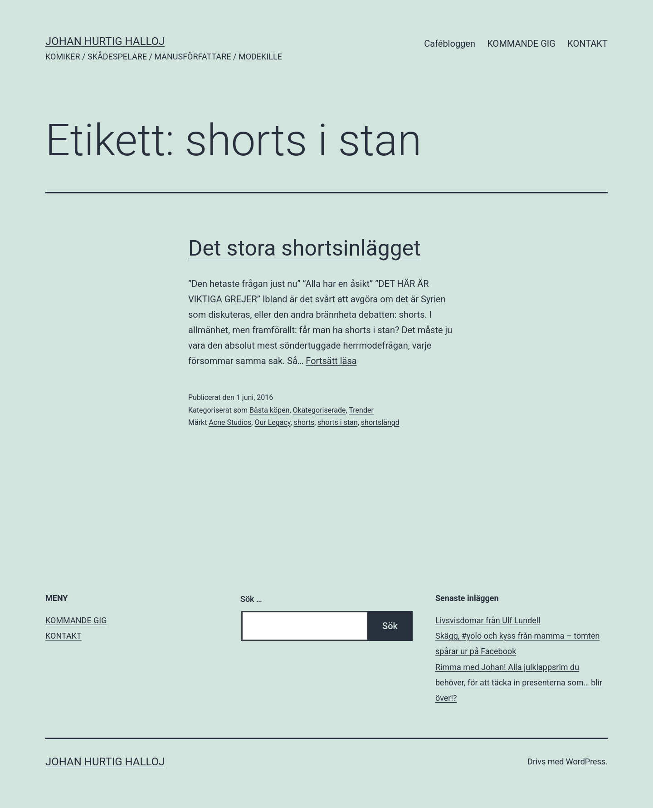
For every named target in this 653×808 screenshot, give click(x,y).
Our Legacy (272, 422)
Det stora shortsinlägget (304, 248)
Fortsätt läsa (331, 360)
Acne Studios (230, 422)
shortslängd (380, 422)
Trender (361, 410)
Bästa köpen (269, 410)
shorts (304, 422)
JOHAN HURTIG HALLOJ (105, 41)
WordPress (585, 761)
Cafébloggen (449, 43)
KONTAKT (587, 43)
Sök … (251, 599)
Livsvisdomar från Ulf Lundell (488, 620)
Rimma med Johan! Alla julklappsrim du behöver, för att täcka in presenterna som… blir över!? (518, 682)
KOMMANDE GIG (521, 43)
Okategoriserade (319, 410)
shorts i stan (337, 422)
